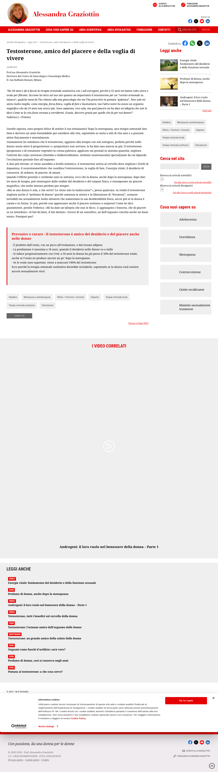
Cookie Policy (78, 758)
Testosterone (47, 305)
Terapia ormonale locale (116, 297)
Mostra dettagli (46, 766)
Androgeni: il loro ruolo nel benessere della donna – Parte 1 (195, 101)
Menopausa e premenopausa (37, 297)
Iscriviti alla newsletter (167, 4)
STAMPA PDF (19, 316)
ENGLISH (206, 29)
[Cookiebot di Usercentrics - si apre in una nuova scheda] (19, 766)
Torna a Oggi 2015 (138, 323)
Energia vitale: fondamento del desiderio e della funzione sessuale (195, 64)
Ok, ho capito (186, 740)
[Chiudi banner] (213, 738)
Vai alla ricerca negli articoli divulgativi (192, 192)
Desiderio (13, 297)
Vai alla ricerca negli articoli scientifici (192, 182)
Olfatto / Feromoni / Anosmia (70, 297)
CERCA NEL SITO (187, 30)
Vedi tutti (206, 110)
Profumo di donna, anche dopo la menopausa (195, 80)
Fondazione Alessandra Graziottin (198, 4)
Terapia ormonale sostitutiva (22, 305)
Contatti (164, 29)
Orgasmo (95, 297)
